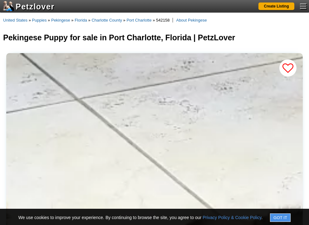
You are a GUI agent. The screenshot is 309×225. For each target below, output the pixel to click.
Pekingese (60, 20)
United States (15, 20)
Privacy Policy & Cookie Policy (232, 217)
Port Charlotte (138, 20)
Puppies (39, 20)
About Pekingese (191, 20)
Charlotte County (106, 20)
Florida (81, 20)
